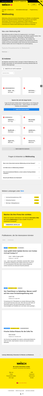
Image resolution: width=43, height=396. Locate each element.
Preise (11, 374)
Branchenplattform (6, 1)
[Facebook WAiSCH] (23, 393)
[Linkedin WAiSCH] (20, 393)
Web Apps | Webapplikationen (21, 203)
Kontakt (32, 377)
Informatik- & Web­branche (20, 1)
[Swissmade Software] (21, 383)
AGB (32, 372)
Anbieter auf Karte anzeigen (12, 68)
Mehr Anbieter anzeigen (21, 149)
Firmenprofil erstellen (13, 224)
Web (22, 191)
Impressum (31, 374)
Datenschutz (32, 375)
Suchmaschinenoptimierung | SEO (21, 197)
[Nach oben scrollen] (40, 355)
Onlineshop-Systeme (21, 200)
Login (33, 4)
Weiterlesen (5, 52)
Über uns (11, 372)
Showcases (11, 239)
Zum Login (11, 377)
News (4, 239)
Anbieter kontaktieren (21, 109)
